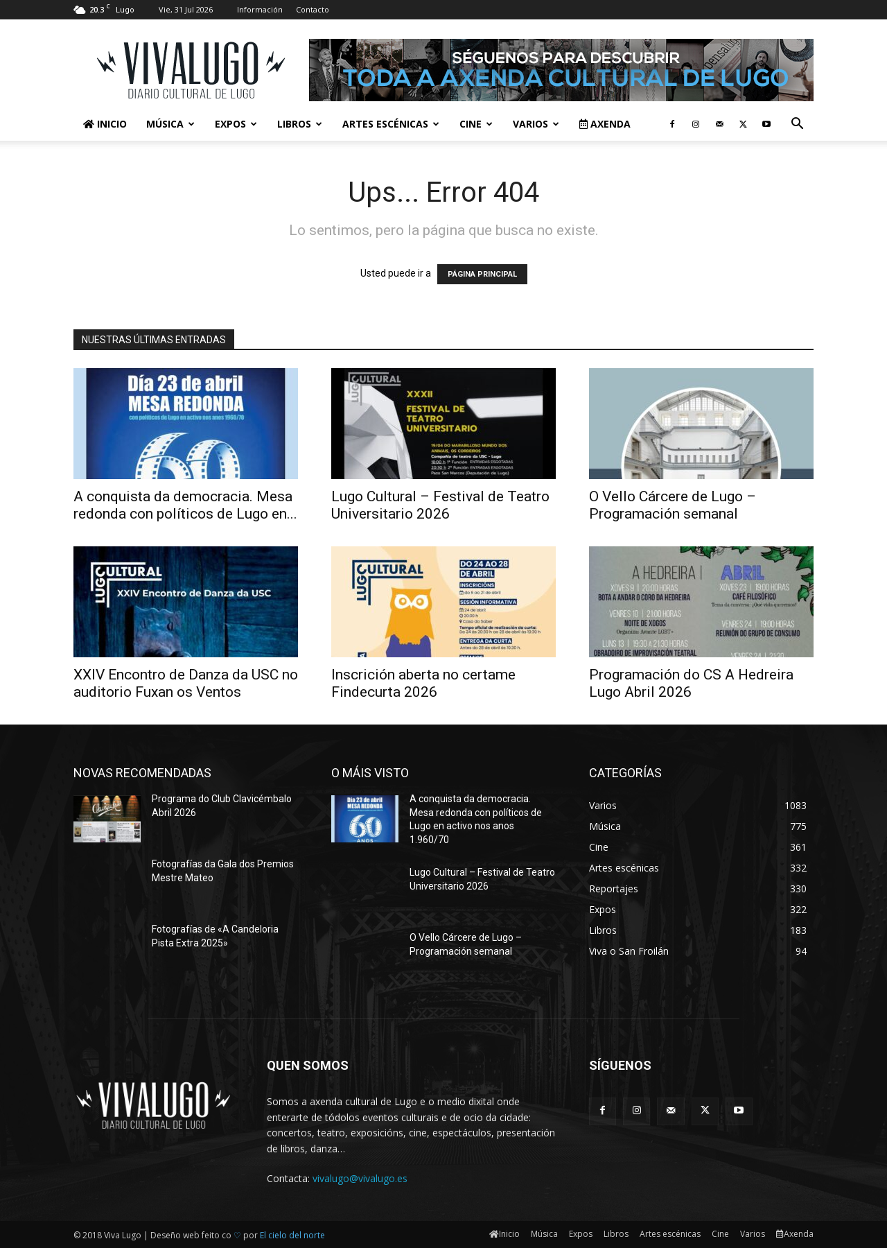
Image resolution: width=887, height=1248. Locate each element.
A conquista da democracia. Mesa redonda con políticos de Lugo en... (185, 505)
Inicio (105, 123)
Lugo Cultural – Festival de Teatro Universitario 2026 (440, 505)
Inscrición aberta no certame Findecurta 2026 (423, 683)
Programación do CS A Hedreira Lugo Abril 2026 (691, 683)
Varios (536, 123)
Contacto (312, 9)
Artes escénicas (390, 123)
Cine (476, 123)
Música (170, 123)
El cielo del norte (292, 1235)
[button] (797, 125)
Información (260, 9)
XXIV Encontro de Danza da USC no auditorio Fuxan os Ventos (185, 683)
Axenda (605, 123)
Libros (299, 123)
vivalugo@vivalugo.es (360, 1178)
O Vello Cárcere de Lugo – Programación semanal (672, 505)
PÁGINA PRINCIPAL (482, 274)
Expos (236, 123)
